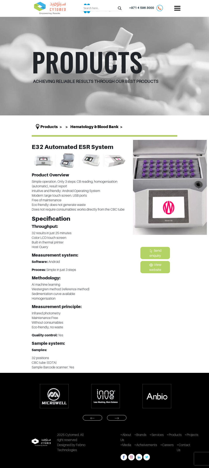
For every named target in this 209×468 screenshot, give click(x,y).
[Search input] (100, 8)
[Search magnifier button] (120, 8)
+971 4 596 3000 (146, 8)
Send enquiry (155, 253)
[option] (54, 396)
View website (155, 267)
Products (49, 126)
